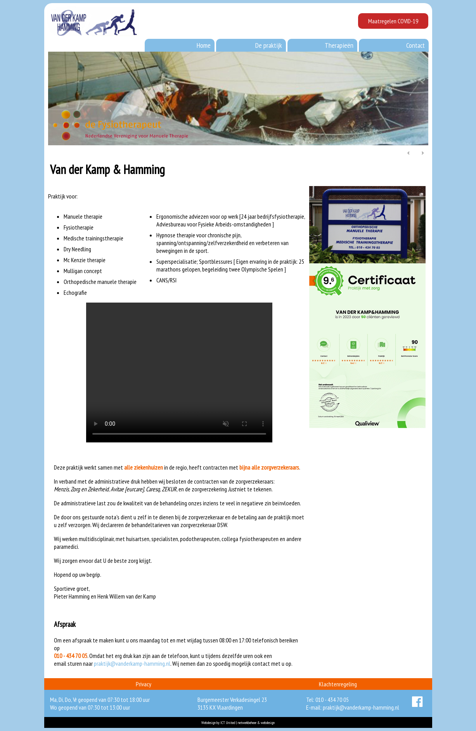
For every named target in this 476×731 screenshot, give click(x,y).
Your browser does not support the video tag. (179, 372)
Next (422, 153)
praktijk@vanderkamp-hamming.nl (132, 663)
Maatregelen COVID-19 (393, 21)
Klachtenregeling (338, 684)
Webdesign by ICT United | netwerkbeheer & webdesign (238, 722)
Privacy (143, 684)
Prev (409, 153)
